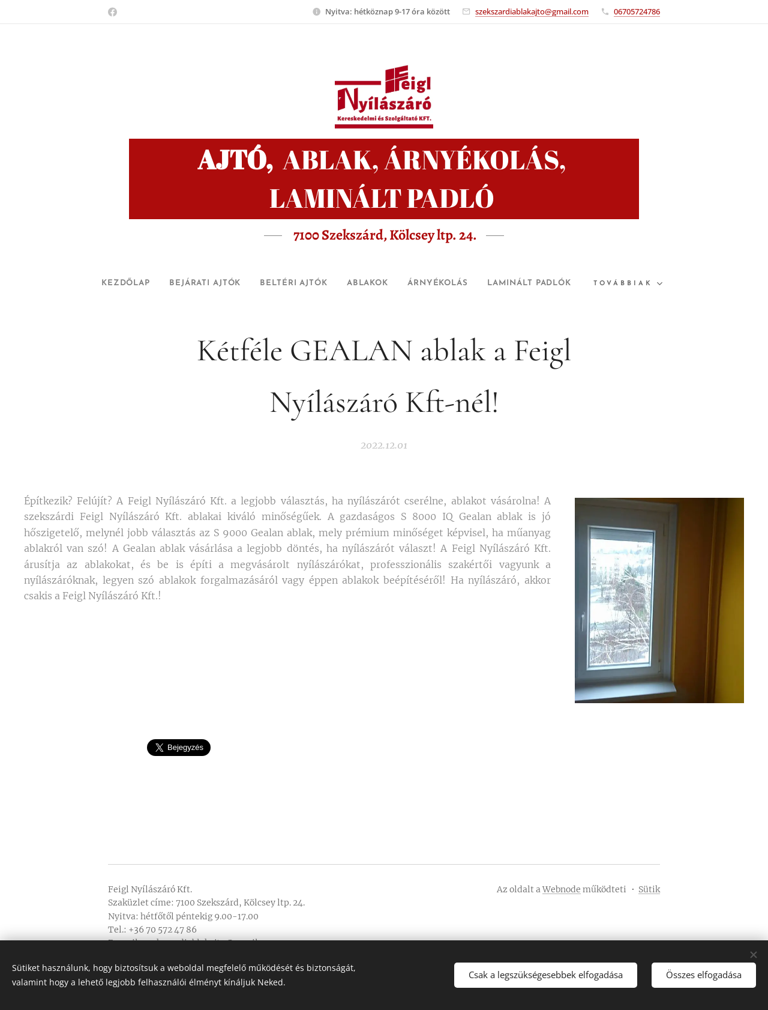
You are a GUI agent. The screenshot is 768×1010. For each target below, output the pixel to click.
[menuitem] (159, 283)
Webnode (561, 889)
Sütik (649, 889)
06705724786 (637, 11)
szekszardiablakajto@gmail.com (532, 11)
